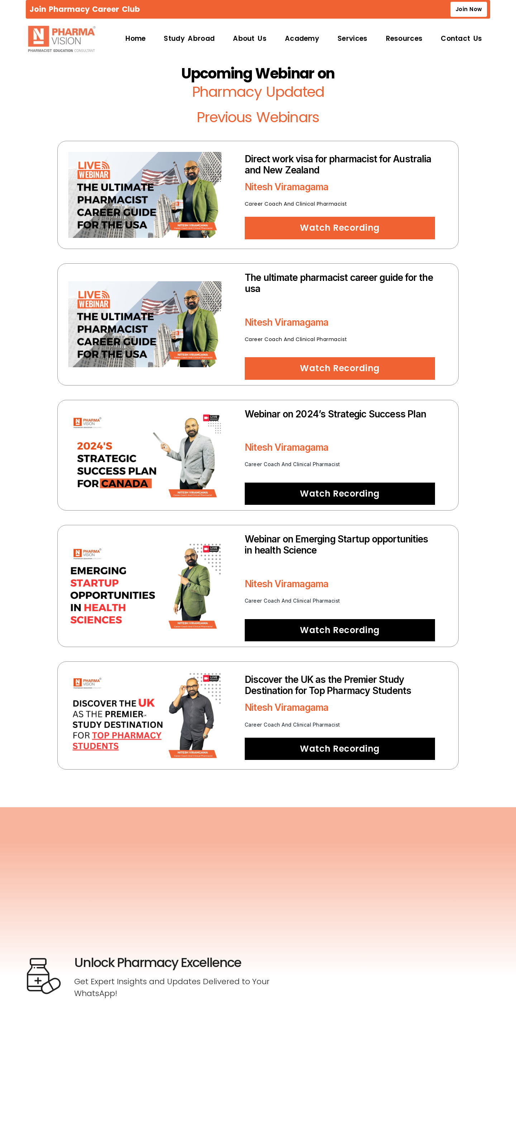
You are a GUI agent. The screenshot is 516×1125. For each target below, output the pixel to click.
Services (352, 40)
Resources (404, 40)
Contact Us (461, 40)
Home (135, 40)
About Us (250, 40)
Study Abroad (189, 40)
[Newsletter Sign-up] (368, 970)
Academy (302, 40)
